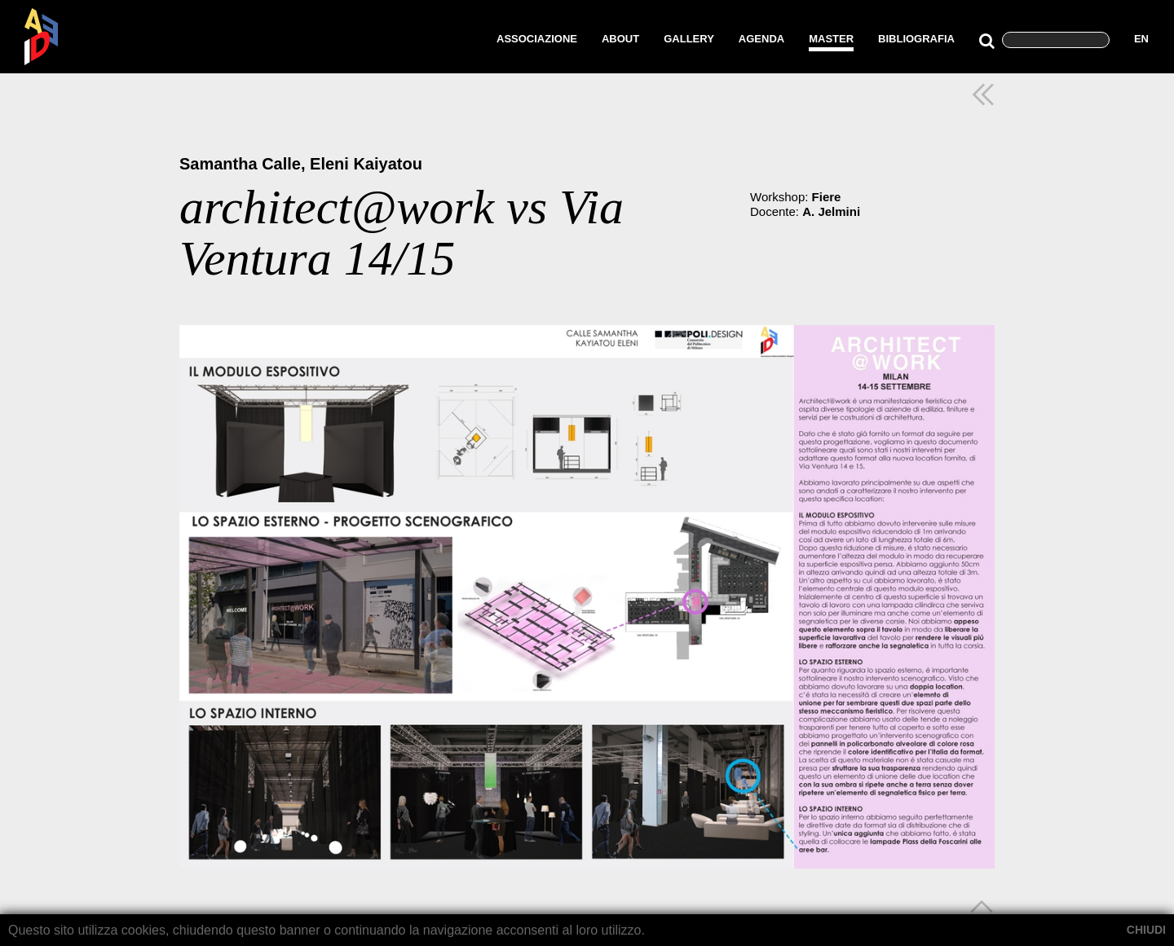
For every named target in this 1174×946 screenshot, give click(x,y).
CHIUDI (1146, 929)
